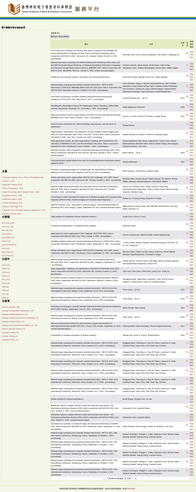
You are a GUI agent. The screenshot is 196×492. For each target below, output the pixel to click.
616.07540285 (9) (9, 245)
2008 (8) (5, 287)
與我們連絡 (130, 489)
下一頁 (134, 478)
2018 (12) (6, 272)
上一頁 (105, 478)
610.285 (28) (7, 230)
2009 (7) (5, 290)
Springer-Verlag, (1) (10, 336)
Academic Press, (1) (10, 340)
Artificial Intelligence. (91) (12, 203)
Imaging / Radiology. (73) (12, 206)
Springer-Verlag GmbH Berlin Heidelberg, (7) (20, 318)
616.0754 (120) (8, 223)
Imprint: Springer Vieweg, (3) (13, 329)
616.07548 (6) (7, 252)
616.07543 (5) (7, 256)
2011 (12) (6, 279)
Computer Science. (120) (12, 195)
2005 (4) (5, 298)
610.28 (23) (6, 234)
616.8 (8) (5, 248)
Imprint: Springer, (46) (11, 307)
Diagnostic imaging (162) (12, 185)
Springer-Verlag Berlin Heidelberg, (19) (17, 311)
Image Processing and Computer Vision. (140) (20, 192)
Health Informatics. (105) (12, 199)
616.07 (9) (6, 241)
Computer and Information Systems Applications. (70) (23, 210)
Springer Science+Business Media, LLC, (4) (19, 325)
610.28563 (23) (8, 238)
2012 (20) (6, 265)
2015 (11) (6, 283)
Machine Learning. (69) (11, 214)
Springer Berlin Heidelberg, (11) (14, 314)
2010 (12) (6, 276)
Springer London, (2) (10, 332)
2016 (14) (6, 269)
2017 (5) (5, 294)
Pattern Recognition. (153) (12, 188)
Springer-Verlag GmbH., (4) (13, 322)
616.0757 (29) (7, 227)
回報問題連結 (191, 54)
